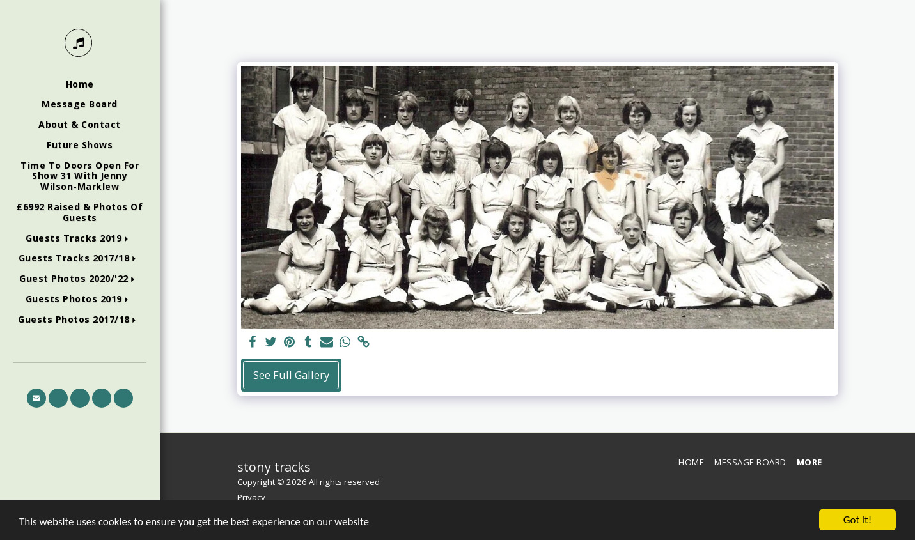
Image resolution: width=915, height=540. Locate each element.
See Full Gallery (291, 374)
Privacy (251, 497)
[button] (80, 239)
